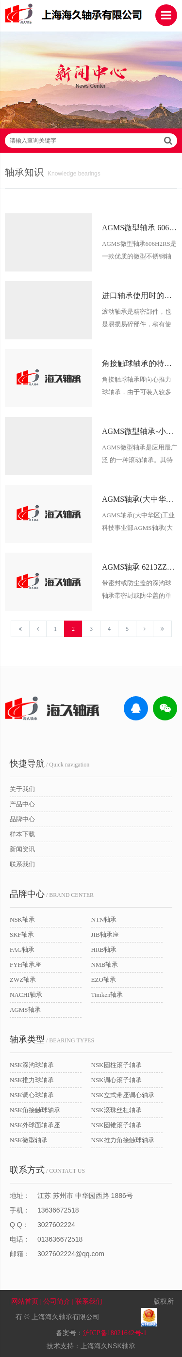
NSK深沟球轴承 (32, 1065)
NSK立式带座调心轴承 (122, 1095)
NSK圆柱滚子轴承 (116, 1065)
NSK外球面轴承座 (35, 1125)
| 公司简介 (56, 1301)
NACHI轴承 (26, 994)
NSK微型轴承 (29, 1140)
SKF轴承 (22, 934)
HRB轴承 (104, 949)
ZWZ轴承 (23, 979)
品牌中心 (22, 819)
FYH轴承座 (25, 964)
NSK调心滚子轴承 (116, 1080)
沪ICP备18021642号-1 (115, 1333)
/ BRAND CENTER (52, 894)
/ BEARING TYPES (52, 1039)
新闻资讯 (22, 849)
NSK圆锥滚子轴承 (116, 1125)
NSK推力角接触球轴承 (122, 1140)
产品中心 (22, 804)
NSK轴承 (22, 919)
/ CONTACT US (47, 1170)
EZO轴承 (103, 979)
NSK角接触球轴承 (35, 1110)
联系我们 (22, 864)
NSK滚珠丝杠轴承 (116, 1110)
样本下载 (22, 834)
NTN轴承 (104, 919)
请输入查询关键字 (91, 140)
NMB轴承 (104, 964)
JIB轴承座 (105, 934)
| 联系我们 (93, 1301)
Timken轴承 (107, 994)
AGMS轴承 (25, 1009)
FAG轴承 (22, 949)
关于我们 (22, 789)
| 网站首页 (24, 1301)
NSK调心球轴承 (32, 1095)
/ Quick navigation (49, 763)
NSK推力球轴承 (32, 1080)
